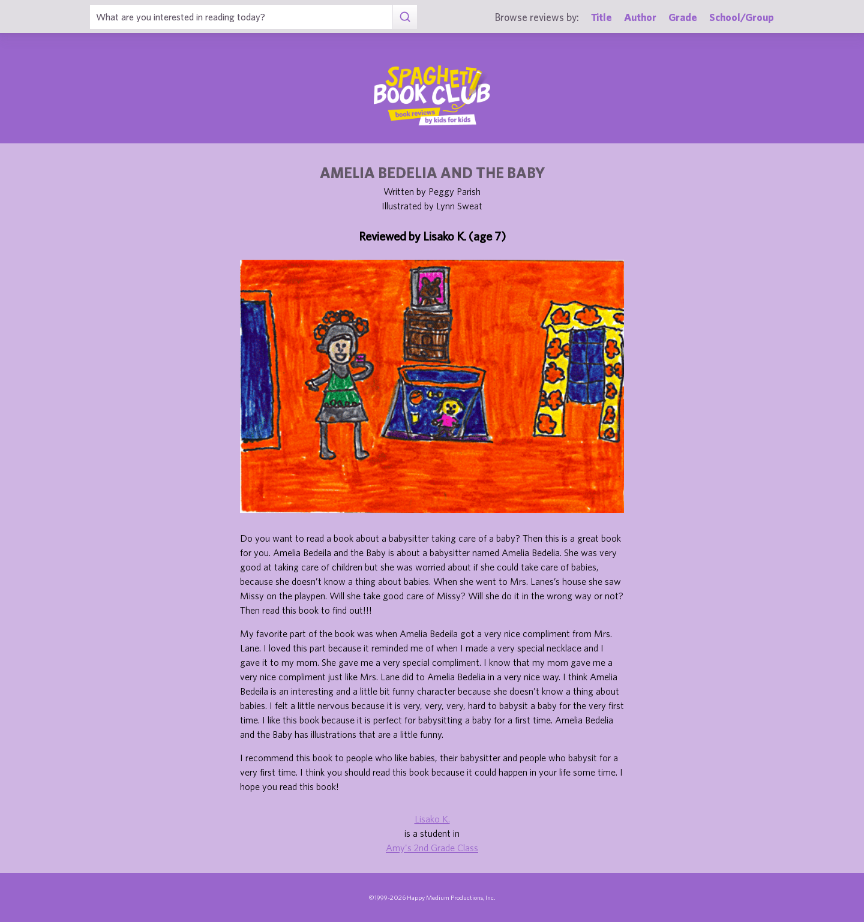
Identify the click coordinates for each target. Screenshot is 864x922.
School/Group (741, 17)
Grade (682, 17)
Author (640, 17)
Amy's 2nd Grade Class (432, 847)
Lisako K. (432, 818)
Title (601, 17)
